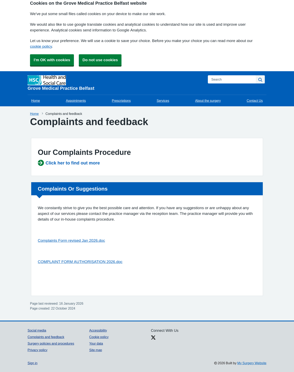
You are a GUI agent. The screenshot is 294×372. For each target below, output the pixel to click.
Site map (95, 350)
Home (35, 100)
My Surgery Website (251, 363)
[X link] (153, 338)
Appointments (76, 100)
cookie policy (41, 46)
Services (163, 100)
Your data (96, 343)
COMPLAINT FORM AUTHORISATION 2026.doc (80, 262)
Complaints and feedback (46, 337)
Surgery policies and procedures (51, 343)
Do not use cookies (100, 60)
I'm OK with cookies (52, 60)
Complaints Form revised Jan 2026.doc (71, 240)
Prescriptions (121, 100)
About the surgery (208, 100)
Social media (37, 330)
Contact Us (255, 100)
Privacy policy (37, 350)
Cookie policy (99, 337)
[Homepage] (115, 83)
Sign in (32, 363)
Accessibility (98, 330)
